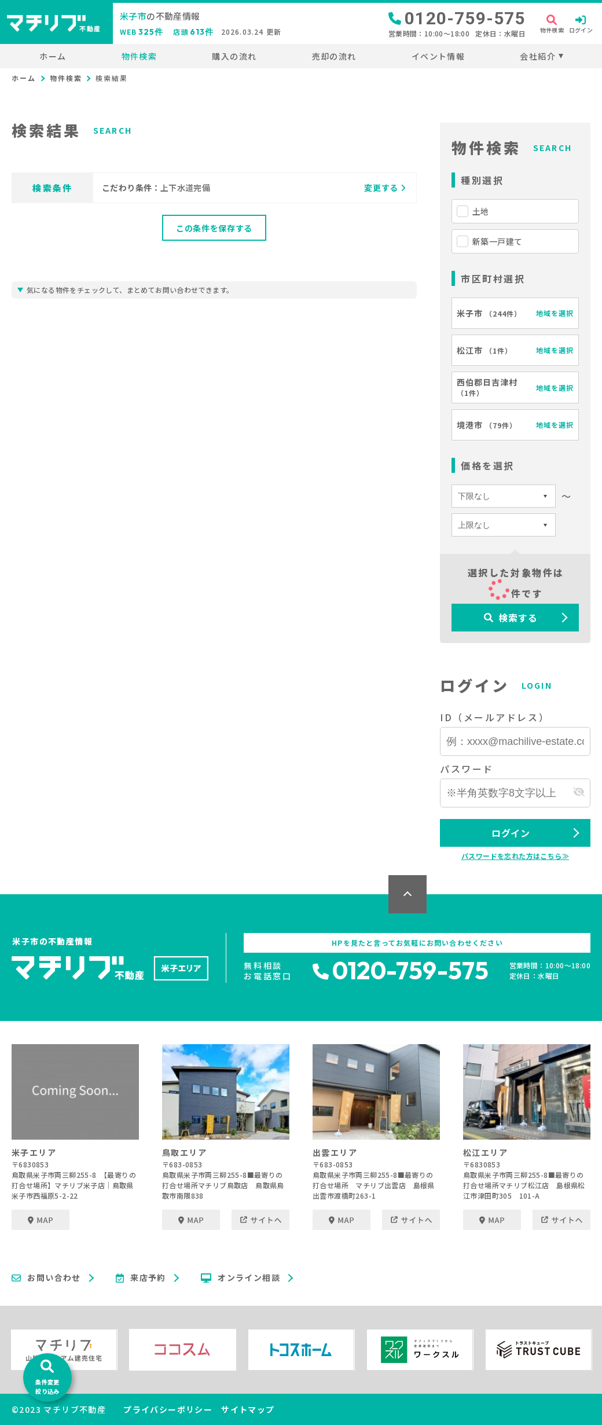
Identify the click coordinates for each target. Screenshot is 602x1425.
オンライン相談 (240, 1278)
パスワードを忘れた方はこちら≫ (515, 856)
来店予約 (141, 1278)
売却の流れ (334, 56)
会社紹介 (538, 56)
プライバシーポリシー (167, 1409)
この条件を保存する (214, 228)
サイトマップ (247, 1409)
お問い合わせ (46, 1278)
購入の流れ (234, 56)
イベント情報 (438, 56)
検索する (510, 618)
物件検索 (139, 56)
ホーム (52, 56)
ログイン (510, 833)
